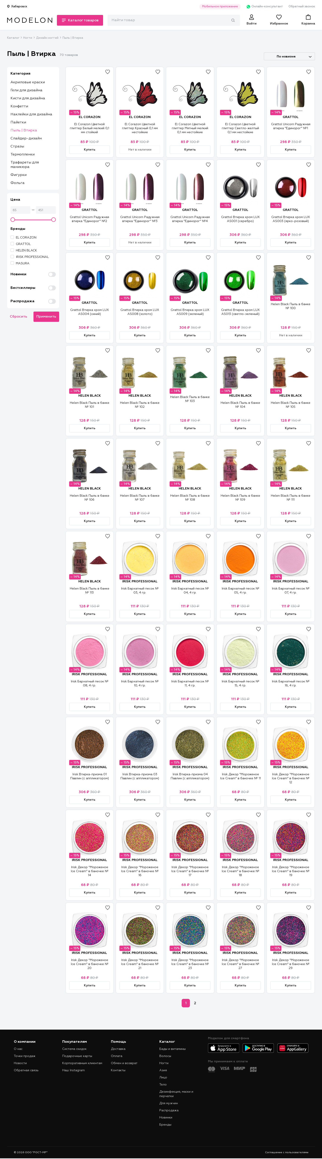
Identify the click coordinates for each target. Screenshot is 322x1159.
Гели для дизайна (26, 90)
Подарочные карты (77, 1056)
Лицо (163, 1077)
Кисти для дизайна (27, 98)
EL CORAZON (26, 237)
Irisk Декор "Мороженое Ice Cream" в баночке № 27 (240, 964)
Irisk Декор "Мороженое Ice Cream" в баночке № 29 (291, 964)
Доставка (118, 1049)
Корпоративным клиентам (82, 1063)
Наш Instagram (73, 1070)
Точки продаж (24, 1056)
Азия (163, 1070)
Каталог (13, 38)
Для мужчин (168, 1103)
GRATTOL (23, 244)
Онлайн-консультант (264, 6)
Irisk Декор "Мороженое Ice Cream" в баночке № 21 (140, 964)
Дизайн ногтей (47, 38)
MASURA (22, 263)
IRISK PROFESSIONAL (32, 257)
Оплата (116, 1056)
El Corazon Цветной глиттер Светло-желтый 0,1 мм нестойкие (240, 128)
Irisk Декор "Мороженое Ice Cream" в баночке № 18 (240, 871)
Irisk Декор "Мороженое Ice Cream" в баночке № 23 (190, 964)
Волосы (165, 1056)
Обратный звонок (302, 6)
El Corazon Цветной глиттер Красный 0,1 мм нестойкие (140, 128)
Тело (163, 1084)
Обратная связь (26, 1070)
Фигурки (18, 175)
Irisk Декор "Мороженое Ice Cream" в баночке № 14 (89, 871)
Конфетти (19, 106)
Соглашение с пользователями (286, 1152)
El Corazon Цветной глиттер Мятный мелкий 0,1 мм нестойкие (190, 128)
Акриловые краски (27, 82)
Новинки (165, 1117)
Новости (20, 1063)
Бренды (165, 1124)
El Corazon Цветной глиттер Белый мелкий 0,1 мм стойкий (89, 128)
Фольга (17, 183)
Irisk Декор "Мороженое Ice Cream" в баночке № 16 (140, 871)
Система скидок (74, 1049)
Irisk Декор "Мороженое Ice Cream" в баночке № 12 (291, 778)
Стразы (17, 146)
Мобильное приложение (220, 6)
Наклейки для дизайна (31, 114)
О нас (18, 1049)
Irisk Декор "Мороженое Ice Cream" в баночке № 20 (89, 964)
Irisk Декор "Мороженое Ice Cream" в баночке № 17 (190, 871)
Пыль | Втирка (23, 130)
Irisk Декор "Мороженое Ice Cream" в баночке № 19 (291, 871)
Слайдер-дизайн (26, 138)
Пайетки (18, 122)
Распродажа (169, 1110)
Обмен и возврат (124, 1063)
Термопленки (22, 154)
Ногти (27, 38)
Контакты (118, 1070)
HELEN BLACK (26, 250)
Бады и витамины (172, 1049)
